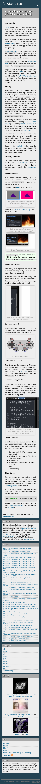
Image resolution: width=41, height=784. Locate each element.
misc (5, 661)
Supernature (16, 734)
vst (4, 668)
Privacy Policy (36, 782)
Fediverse (6, 745)
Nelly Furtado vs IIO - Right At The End (19, 715)
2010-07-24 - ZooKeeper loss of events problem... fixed (19, 604)
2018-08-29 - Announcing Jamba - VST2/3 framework (19, 557)
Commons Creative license (32, 781)
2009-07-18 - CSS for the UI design (14, 616)
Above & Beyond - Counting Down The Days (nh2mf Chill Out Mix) (20, 695)
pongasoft (6, 666)
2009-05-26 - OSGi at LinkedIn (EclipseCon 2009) (18, 620)
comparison (32, 167)
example (24, 371)
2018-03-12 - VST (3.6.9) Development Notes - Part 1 (19, 565)
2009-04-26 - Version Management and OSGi (17, 627)
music (5, 663)
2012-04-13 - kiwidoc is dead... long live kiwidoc (17, 578)
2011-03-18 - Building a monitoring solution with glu (18, 587)
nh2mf (29, 696)
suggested (28, 130)
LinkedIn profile (28, 539)
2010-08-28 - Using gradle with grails (14, 602)
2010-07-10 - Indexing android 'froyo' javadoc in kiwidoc (20, 606)
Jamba (5, 534)
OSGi (5, 651)
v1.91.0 (19, 146)
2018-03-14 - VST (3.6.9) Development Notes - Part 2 (19, 563)
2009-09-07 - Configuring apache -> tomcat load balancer (20, 612)
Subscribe (6, 755)
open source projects (29, 528)
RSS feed (10, 507)
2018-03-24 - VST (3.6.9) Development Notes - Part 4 (19, 559)
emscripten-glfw (9, 536)
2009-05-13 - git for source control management (17, 625)
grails (5, 656)
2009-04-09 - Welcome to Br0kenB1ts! (14, 640)
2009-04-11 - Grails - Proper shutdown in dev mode (18, 636)
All (4, 649)
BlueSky (6, 748)
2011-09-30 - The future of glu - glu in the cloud (17, 580)
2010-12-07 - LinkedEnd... (11, 596)
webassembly (8, 671)
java (4, 658)
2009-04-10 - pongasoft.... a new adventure (16, 638)
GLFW (7, 27)
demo (21, 72)
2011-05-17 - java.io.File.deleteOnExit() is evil (17, 582)
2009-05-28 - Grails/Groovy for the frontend (16, 618)
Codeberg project (11, 485)
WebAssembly (10, 43)
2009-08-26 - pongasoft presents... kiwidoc (16, 614)
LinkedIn (6, 750)
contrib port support (27, 124)
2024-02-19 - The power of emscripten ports (16, 551)
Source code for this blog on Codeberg (17, 753)
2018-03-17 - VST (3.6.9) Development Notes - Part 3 (19, 561)
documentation (21, 163)
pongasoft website (16, 505)
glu (4, 654)
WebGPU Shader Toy (27, 76)
